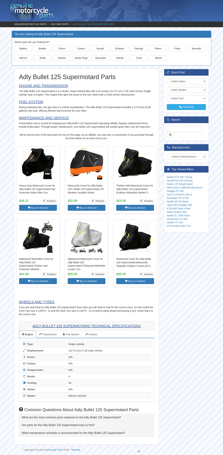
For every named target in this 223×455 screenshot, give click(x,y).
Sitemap (75, 449)
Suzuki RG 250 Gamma (180, 180)
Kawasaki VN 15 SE (178, 198)
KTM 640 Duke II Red (178, 208)
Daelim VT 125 (175, 222)
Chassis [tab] (91, 334)
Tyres (139, 58)
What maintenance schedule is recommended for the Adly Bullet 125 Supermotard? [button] (73, 432)
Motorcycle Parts (54, 449)
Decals (100, 48)
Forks (177, 48)
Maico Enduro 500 (177, 212)
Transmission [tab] (48, 334)
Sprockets (100, 58)
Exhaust (119, 48)
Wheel (158, 58)
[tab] (86, 417)
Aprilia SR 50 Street (177, 201)
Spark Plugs (81, 58)
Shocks (62, 58)
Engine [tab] (27, 334)
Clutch (61, 48)
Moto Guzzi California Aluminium (184, 187)
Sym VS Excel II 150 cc (179, 194)
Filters (158, 48)
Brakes (42, 48)
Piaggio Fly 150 (175, 191)
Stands (120, 58)
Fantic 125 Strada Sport (180, 184)
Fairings (138, 48)
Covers (81, 48)
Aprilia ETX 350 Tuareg (179, 177)
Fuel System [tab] (71, 334)
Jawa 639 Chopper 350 (179, 205)
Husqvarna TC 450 (177, 219)
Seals (42, 58)
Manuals (196, 48)
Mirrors (23, 58)
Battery (23, 48)
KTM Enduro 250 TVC (179, 226)
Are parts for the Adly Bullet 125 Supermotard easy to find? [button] (58, 425)
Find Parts (186, 107)
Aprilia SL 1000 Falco (178, 215)
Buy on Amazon (38, 207)
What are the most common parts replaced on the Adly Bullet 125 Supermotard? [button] (71, 417)
